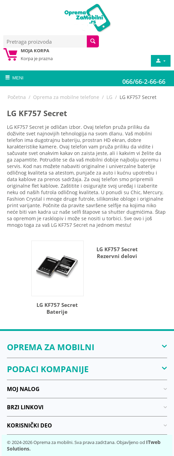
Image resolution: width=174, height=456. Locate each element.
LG (109, 97)
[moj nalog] (160, 61)
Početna (17, 97)
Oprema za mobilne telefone (66, 97)
